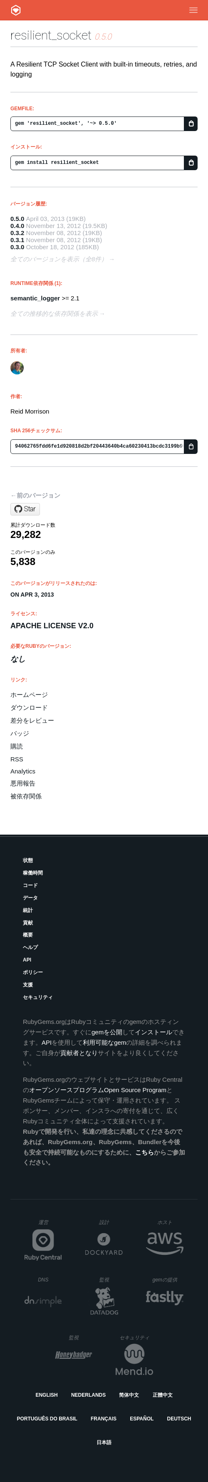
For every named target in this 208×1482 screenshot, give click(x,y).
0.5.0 (17, 218)
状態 (28, 860)
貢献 (28, 923)
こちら (144, 1152)
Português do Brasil (47, 1419)
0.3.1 (17, 239)
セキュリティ (38, 997)
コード (30, 885)
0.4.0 (17, 225)
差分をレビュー (32, 720)
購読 (16, 746)
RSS (16, 759)
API (27, 960)
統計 (28, 910)
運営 (50, 1225)
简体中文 (129, 1395)
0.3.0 (17, 246)
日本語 (104, 1442)
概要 (28, 935)
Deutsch (179, 1419)
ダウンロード (29, 707)
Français (103, 1419)
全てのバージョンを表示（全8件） (58, 259)
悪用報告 (22, 783)
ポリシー (33, 972)
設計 (111, 1222)
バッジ (19, 733)
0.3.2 (17, 232)
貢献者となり (79, 1052)
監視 (111, 1279)
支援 (28, 985)
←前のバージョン (35, 495)
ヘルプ (30, 947)
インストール (153, 1032)
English (46, 1395)
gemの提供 (168, 1279)
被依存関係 (26, 796)
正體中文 (163, 1395)
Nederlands (88, 1395)
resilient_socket (51, 35)
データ (30, 898)
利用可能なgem (104, 1042)
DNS (50, 1280)
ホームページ (29, 694)
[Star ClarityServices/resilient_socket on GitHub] (25, 509)
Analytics (22, 771)
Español (142, 1419)
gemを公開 (107, 1032)
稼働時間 (33, 873)
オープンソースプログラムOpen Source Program (97, 1089)
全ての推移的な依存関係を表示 (54, 313)
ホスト (170, 1222)
